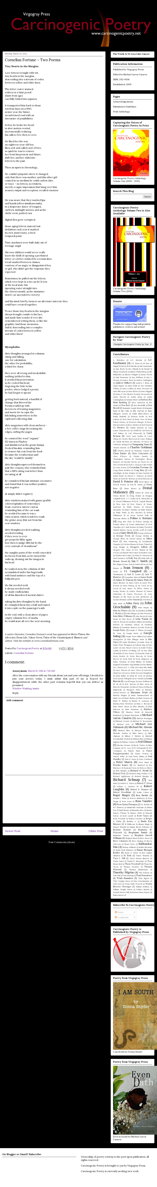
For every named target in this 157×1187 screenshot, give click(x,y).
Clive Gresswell (119, 465)
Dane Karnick (144, 473)
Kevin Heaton (119, 656)
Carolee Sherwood (129, 439)
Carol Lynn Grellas (134, 436)
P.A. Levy (127, 748)
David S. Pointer (123, 481)
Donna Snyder (119, 496)
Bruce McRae (133, 425)
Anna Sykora (133, 391)
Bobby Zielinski (119, 416)
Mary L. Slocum (143, 704)
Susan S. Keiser (131, 853)
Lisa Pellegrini (126, 679)
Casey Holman (146, 439)
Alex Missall (133, 369)
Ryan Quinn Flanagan (127, 804)
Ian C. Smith (140, 561)
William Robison (142, 887)
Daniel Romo (118, 476)
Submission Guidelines (124, 106)
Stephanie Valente (121, 835)
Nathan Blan (138, 739)
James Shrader (119, 583)
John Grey (132, 603)
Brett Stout (127, 419)
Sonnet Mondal (119, 827)
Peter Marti (144, 762)
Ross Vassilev (143, 801)
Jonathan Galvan (132, 625)
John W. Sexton (119, 622)
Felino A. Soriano (141, 518)
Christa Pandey (140, 456)
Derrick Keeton (119, 485)
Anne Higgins (146, 391)
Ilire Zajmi (117, 564)
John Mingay (131, 613)
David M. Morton (128, 479)
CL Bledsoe (119, 427)
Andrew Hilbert (124, 382)
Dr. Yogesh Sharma (144, 501)
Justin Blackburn (129, 642)
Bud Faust (146, 425)
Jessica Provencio (135, 594)
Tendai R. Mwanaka (135, 861)
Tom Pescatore (144, 875)
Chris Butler (120, 453)
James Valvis (134, 583)
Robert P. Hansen (139, 789)
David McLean (144, 479)
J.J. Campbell (132, 571)
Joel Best (146, 600)
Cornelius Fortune (24, 653)
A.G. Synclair (136, 360)
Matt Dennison (132, 709)
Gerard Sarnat (135, 539)
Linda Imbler (121, 676)
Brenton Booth (137, 416)
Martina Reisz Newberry (123, 704)
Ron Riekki (142, 795)
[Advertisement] (54, 799)
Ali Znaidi (145, 369)
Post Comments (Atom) (62, 842)
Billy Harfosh (138, 411)
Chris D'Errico (120, 456)
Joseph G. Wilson (136, 630)
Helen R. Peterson (142, 555)
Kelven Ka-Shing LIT (131, 651)
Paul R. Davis (130, 759)
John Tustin (141, 619)
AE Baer (146, 363)
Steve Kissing (137, 841)
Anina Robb (132, 386)
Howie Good (120, 561)
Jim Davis (128, 597)
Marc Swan (144, 684)
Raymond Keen (130, 768)
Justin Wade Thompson (122, 645)
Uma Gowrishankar (142, 881)
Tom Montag (128, 875)
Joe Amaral (134, 599)
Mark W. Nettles (120, 701)
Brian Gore (139, 419)
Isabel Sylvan (140, 564)
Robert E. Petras (127, 783)
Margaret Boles (133, 690)
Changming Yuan (140, 444)
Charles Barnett (119, 448)
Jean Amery (127, 588)
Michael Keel (123, 724)
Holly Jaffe (145, 558)
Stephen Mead (131, 838)
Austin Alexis (136, 397)
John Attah (117, 603)
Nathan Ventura (128, 742)
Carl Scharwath (135, 433)
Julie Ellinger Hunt (135, 639)
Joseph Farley (119, 630)
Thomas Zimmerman (138, 870)
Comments (122, 917)
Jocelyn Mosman (120, 600)
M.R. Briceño (130, 684)
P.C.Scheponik (140, 748)
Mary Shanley (138, 706)
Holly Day (133, 558)
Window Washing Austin (25, 688)
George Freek (123, 536)
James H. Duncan (124, 580)
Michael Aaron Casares (135, 74)
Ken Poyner (129, 653)
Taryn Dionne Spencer (139, 858)
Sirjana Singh (143, 824)
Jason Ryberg (128, 586)
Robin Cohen (143, 792)
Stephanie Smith (138, 832)
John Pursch (145, 613)
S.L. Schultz (145, 804)
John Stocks (140, 616)
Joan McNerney (142, 597)
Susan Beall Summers (124, 850)
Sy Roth (127, 855)
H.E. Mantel (140, 550)
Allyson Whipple (131, 374)
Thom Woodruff (133, 864)
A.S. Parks (135, 363)
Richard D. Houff (139, 770)
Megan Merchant (132, 715)
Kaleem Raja (140, 645)
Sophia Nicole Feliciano (139, 827)
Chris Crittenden (140, 453)
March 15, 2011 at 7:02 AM (41, 670)
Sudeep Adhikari (129, 847)
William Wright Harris (122, 889)
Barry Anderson (138, 402)
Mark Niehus (129, 698)
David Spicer (144, 482)
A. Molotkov (119, 360)
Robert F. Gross (144, 783)
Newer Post (12, 831)
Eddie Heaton (133, 507)
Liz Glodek (138, 679)
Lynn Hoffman (144, 681)
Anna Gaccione (143, 388)
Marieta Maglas (120, 695)
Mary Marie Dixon (121, 706)
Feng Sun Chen (125, 522)
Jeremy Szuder (119, 591)
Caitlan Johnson (137, 428)
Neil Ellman (145, 741)
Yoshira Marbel (142, 889)
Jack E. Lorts (134, 574)
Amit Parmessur (122, 377)
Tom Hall (116, 875)
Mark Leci (117, 698)
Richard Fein (119, 773)
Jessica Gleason (136, 591)
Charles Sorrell (124, 451)
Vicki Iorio (117, 884)
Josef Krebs (145, 627)
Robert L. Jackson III (127, 786)
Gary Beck (127, 533)
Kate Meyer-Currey (130, 648)
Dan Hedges (130, 473)
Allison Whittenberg (138, 372)
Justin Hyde (144, 642)
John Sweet (127, 619)
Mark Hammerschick (140, 695)
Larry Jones (136, 670)
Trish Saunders (125, 878)
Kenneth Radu (144, 653)
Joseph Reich (132, 633)
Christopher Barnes (121, 459)
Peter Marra (124, 762)
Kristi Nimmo (136, 662)
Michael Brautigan (144, 718)
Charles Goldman (141, 447)
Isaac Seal (128, 564)
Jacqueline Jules (131, 577)
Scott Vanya (143, 815)
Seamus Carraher (135, 819)
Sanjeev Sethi (136, 813)
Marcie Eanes (137, 687)
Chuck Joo (145, 462)
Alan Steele (120, 369)
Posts (119, 912)
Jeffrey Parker (143, 588)
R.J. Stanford (139, 765)
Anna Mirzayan (119, 391)
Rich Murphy (121, 771)
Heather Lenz (146, 553)
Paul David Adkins (136, 756)
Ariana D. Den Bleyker (124, 394)
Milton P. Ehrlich (133, 736)
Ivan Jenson (133, 567)
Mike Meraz (137, 733)
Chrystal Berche (130, 462)
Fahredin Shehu (120, 518)
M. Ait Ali (117, 684)
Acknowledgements (123, 101)
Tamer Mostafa (142, 856)
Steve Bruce (145, 838)
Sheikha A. (131, 821)
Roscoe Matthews (137, 798)
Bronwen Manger (136, 422)
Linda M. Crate (136, 676)
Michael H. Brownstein (142, 721)
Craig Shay (139, 470)
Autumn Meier (132, 400)
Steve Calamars (120, 841)
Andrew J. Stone (143, 383)
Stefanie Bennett (122, 829)
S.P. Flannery (118, 807)
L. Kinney (119, 667)
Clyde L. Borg (133, 465)
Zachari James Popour (141, 892)
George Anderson (144, 533)
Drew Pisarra (136, 504)
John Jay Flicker (120, 610)
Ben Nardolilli (139, 405)
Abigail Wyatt (118, 366)
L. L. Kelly (130, 667)
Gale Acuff (139, 530)
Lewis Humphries (145, 673)
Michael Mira (124, 730)
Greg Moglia (119, 547)
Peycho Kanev (120, 765)
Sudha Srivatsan (145, 847)
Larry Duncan (121, 670)
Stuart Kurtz (129, 844)
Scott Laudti (128, 816)
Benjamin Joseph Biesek (132, 408)
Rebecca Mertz (146, 768)
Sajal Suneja (124, 810)
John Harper (143, 607)
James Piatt (143, 580)
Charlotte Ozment (141, 451)
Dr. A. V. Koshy (129, 499)
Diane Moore (130, 488)
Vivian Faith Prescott (133, 884)
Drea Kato (121, 504)
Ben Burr (125, 405)
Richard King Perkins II (139, 773)
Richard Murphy (142, 776)
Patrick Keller (119, 756)
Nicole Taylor (139, 745)
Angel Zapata (118, 386)
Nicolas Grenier (123, 745)
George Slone (119, 539)
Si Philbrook (130, 824)
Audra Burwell (119, 397)
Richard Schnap (126, 779)
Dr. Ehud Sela (144, 499)
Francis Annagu (142, 522)
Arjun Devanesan (143, 394)
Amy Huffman (137, 377)
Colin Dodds (147, 465)
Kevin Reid (127, 659)
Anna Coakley (128, 388)
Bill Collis (125, 411)
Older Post (96, 831)
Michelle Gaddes (120, 733)
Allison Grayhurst (120, 372)
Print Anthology (121, 111)
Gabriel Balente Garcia (122, 530)
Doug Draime (135, 496)
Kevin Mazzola (136, 656)
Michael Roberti (142, 730)
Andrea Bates (127, 380)
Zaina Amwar (118, 895)
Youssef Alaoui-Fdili (121, 892)
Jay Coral (142, 586)
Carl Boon (145, 430)
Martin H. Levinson (140, 701)
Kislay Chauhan (119, 662)
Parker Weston (141, 754)
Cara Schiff (134, 430)
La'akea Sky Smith (144, 667)
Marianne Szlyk (139, 692)
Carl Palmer (118, 433)
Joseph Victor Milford (134, 636)
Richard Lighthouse (121, 776)
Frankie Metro (119, 524)
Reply (15, 692)
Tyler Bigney (143, 878)
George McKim (142, 536)
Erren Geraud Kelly (139, 515)
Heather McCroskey (123, 555)
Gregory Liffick (139, 547)
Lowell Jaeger (129, 681)
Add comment (14, 700)
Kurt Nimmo (147, 665)
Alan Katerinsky (145, 366)
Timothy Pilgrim (123, 872)
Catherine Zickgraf (121, 444)
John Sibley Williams (122, 616)
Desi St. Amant (136, 485)
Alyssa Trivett (146, 374)
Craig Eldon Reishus (121, 470)
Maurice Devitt (133, 712)
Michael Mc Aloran (140, 727)
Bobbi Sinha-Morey (140, 414)
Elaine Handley (131, 510)
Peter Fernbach (145, 759)
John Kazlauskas (138, 611)
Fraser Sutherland (137, 524)
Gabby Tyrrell (144, 527)
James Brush (146, 577)
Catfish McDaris (122, 442)
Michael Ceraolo (122, 721)
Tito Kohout (144, 873)
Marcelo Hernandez (121, 687)
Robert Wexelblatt (122, 792)
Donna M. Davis (142, 493)
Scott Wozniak (119, 819)
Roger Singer (121, 795)
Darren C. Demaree (135, 476)
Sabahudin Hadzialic (135, 807)
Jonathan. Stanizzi (129, 627)
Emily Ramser (146, 510)
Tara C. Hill (119, 858)
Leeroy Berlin (129, 673)
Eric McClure (137, 513)
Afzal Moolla (131, 366)
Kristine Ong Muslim (131, 665)
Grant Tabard (144, 544)
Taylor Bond (118, 861)
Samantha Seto (137, 810)
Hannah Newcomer (130, 553)
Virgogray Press (135, 69)
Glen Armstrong (130, 541)
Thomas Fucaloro (131, 867)
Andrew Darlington (144, 380)
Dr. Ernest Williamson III (123, 501)
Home (55, 831)
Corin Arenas (120, 467)
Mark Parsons (144, 698)
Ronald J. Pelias (119, 798)
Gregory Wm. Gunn (122, 550)
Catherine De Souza (140, 442)
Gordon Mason (129, 544)
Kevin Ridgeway (142, 659)
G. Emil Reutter (129, 527)
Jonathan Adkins (135, 622)
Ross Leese (127, 801)
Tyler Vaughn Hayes (121, 881)
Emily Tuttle (121, 513)
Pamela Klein (134, 751)
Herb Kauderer (119, 558)
